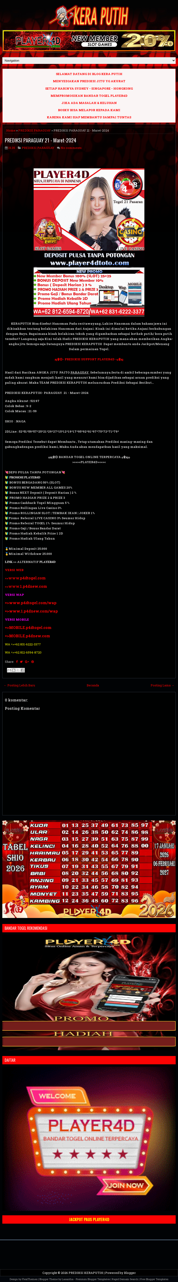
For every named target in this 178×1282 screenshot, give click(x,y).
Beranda (93, 685)
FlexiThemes (29, 1279)
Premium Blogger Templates (93, 1279)
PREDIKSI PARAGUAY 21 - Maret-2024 (40, 140)
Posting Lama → (162, 685)
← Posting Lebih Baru (19, 685)
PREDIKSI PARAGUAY (34, 130)
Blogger (130, 1273)
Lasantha (67, 1279)
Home (11, 130)
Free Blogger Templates (154, 1279)
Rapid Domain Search (125, 1279)
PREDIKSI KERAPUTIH (86, 1273)
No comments (71, 148)
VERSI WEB (14, 570)
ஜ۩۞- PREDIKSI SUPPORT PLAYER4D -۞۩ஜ (89, 359)
